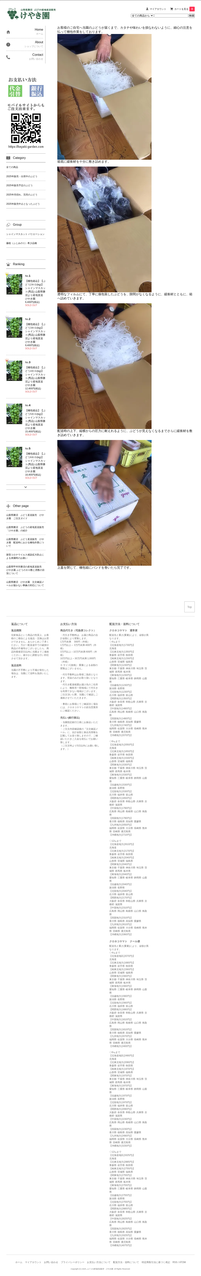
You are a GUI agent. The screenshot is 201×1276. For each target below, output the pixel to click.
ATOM (182, 1262)
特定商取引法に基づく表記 (156, 1262)
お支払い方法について (99, 1262)
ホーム (18, 1262)
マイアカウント (158, 9)
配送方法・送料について (126, 1262)
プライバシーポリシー (72, 1262)
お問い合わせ (51, 1262)
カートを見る (184, 9)
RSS (175, 1262)
